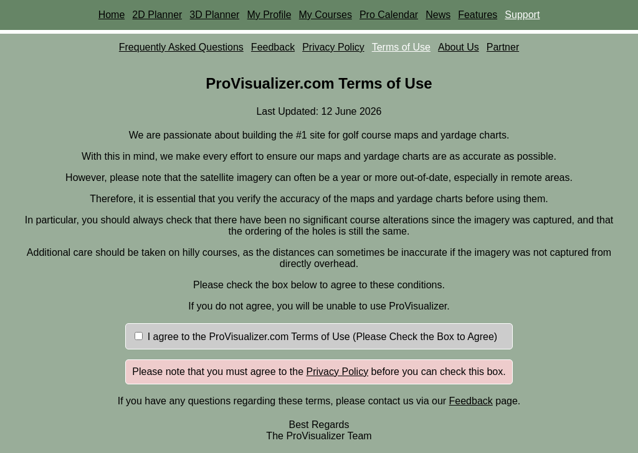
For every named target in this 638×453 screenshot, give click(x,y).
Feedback (273, 47)
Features (477, 14)
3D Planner (214, 14)
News (438, 14)
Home (111, 14)
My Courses (325, 14)
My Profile (269, 14)
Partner (503, 47)
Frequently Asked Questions (181, 47)
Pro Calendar (388, 14)
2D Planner (157, 14)
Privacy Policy (333, 47)
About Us (458, 47)
